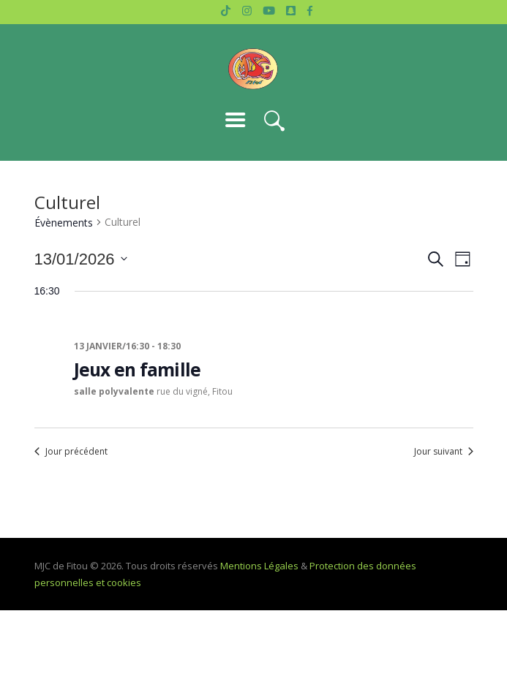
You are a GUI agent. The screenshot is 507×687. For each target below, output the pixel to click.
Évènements (63, 222)
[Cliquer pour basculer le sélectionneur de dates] (80, 259)
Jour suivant (443, 452)
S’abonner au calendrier (254, 496)
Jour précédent (71, 452)
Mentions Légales (259, 565)
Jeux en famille (137, 369)
